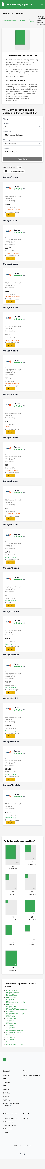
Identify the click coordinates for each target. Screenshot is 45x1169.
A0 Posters (31, 21)
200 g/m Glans (11, 1016)
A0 (13, 857)
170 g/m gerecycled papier (15, 1014)
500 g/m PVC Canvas (13, 1032)
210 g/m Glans (11, 1018)
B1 (11, 935)
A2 (11, 884)
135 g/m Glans (11, 997)
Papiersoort (7, 131)
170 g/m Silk (10, 1011)
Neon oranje (10, 1039)
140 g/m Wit (10, 1004)
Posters (22, 21)
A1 (30, 855)
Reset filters (22, 159)
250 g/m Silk (10, 1028)
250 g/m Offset (11, 1025)
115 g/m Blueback (12, 990)
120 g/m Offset (11, 995)
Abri (11, 961)
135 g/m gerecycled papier (15, 1002)
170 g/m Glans (11, 1007)
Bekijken (10, 215)
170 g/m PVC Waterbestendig (16, 1009)
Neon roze (10, 1042)
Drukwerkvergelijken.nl (9, 21)
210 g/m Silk (10, 1021)
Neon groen (10, 1037)
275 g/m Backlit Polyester (15, 1030)
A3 (30, 884)
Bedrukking (6, 148)
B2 (30, 935)
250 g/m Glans (11, 1023)
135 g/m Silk (10, 1000)
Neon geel (10, 1035)
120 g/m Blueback (12, 993)
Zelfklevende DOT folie (14, 1044)
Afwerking (6, 140)
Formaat (6, 123)
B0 (30, 910)
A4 (11, 910)
